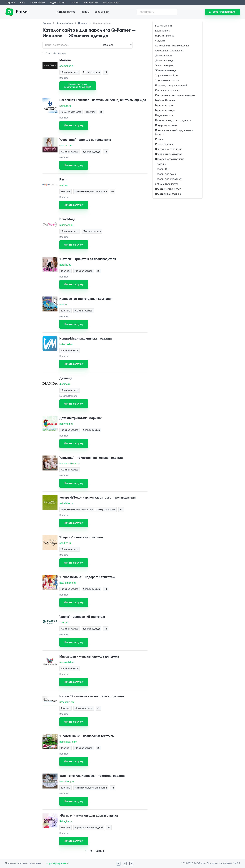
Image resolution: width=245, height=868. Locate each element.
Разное (159, 139)
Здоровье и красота (167, 80)
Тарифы (85, 11)
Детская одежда (164, 60)
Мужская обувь (164, 105)
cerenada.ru (65, 145)
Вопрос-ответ (91, 2)
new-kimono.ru (67, 582)
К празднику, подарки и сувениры (175, 95)
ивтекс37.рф (66, 702)
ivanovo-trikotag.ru (69, 463)
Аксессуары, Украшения (169, 50)
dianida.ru (64, 384)
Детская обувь (163, 55)
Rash (62, 179)
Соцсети (160, 40)
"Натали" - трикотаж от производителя (87, 259)
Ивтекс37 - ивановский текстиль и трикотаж (92, 696)
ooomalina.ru (66, 66)
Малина (65, 60)
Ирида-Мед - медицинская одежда (85, 338)
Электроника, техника (168, 194)
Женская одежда (165, 70)
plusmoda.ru (66, 225)
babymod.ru (66, 423)
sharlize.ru (65, 543)
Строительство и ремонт (169, 159)
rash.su (63, 185)
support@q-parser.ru (57, 863)
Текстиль (160, 164)
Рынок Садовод (164, 144)
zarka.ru (63, 622)
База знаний (102, 11)
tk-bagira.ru (65, 821)
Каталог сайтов (66, 11)
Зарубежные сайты (166, 75)
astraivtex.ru (66, 503)
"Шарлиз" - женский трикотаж (81, 537)
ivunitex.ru (65, 105)
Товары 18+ (162, 169)
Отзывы (75, 2)
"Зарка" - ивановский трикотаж (82, 617)
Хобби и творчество (166, 184)
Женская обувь (164, 65)
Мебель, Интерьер (165, 100)
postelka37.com (68, 741)
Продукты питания (166, 125)
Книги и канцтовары (167, 90)
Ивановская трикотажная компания (85, 299)
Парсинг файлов (164, 35)
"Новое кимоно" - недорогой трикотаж (87, 577)
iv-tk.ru (63, 304)
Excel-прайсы (162, 30)
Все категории (163, 25)
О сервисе (10, 2)
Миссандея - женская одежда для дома (89, 656)
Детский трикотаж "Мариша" (80, 418)
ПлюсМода (67, 219)
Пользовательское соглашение (23, 863)
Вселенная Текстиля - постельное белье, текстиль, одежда (102, 100)
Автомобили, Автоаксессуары (172, 45)
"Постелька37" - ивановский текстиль (86, 736)
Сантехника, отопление (168, 149)
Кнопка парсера (111, 2)
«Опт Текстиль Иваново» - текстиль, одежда (92, 776)
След (100, 850)
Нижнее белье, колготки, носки (173, 120)
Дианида (65, 378)
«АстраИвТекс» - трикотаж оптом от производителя (97, 497)
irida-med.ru (65, 344)
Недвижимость (164, 115)
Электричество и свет (168, 189)
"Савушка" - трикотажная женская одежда (91, 458)
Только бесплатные (54, 53)
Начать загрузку (77, 86)
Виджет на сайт (58, 2)
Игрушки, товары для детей (171, 85)
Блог (22, 2)
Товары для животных (168, 179)
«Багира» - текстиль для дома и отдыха (88, 815)
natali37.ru (65, 264)
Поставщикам (37, 2)
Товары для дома (165, 174)
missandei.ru (66, 662)
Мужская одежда (165, 110)
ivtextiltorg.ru (66, 781)
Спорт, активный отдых (168, 154)
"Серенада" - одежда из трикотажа (85, 140)
